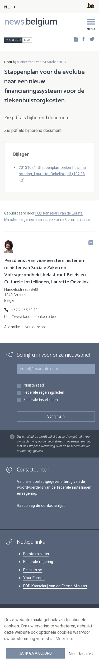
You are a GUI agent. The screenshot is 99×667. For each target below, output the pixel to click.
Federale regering (38, 561)
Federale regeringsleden (43, 393)
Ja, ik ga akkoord (35, 653)
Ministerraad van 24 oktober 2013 (41, 62)
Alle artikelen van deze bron (26, 327)
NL (7, 7)
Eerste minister (36, 553)
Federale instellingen (40, 400)
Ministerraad (33, 386)
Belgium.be (32, 570)
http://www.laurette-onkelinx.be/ (30, 317)
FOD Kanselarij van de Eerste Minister (55, 586)
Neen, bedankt (81, 653)
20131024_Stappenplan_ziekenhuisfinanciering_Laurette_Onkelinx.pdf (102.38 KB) (52, 173)
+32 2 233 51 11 (24, 310)
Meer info (64, 638)
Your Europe (34, 577)
